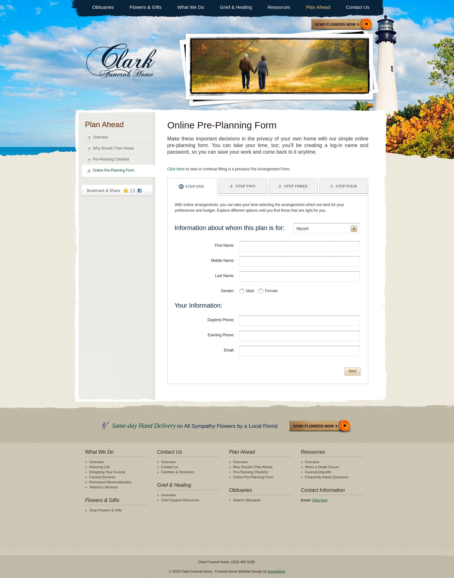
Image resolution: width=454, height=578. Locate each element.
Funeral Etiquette (318, 472)
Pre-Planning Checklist (111, 159)
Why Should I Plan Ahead (113, 148)
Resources (279, 7)
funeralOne (276, 571)
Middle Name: (222, 260)
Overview (100, 137)
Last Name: (224, 276)
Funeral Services (102, 477)
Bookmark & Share (117, 190)
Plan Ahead (318, 7)
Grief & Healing (236, 7)
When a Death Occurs (322, 467)
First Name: (224, 245)
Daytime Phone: (220, 320)
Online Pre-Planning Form (114, 170)
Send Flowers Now (320, 426)
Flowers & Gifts (146, 7)
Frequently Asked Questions (326, 477)
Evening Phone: (221, 335)
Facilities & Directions (177, 472)
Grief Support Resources (180, 500)
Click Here (176, 169)
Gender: (227, 291)
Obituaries (103, 7)
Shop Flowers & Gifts (105, 510)
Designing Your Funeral (107, 472)
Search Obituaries (247, 500)
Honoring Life (99, 467)
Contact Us (357, 7)
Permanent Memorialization (110, 482)
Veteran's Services (103, 487)
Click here (320, 500)
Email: (229, 350)
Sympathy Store (342, 24)
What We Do (191, 7)
